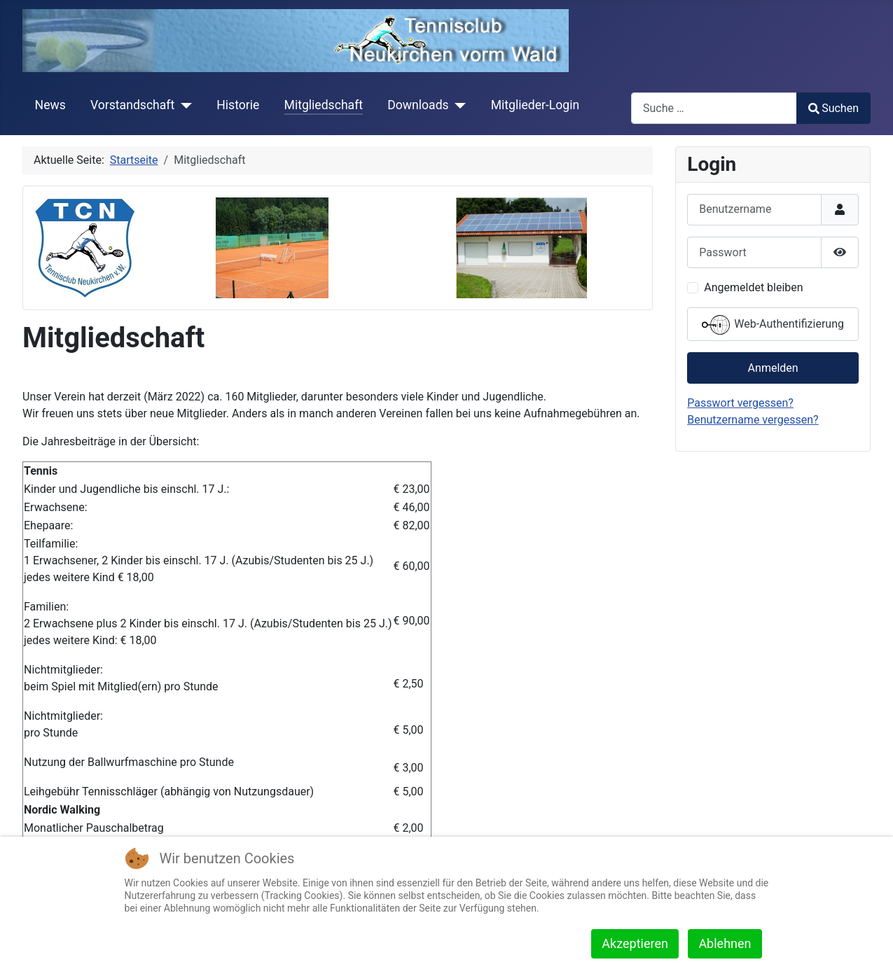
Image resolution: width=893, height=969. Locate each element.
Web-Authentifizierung (773, 325)
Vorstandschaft (132, 105)
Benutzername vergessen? (752, 419)
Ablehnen (724, 943)
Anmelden (773, 368)
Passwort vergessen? (740, 403)
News (50, 105)
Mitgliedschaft (324, 105)
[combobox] (714, 108)
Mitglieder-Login (535, 105)
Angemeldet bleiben (753, 287)
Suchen (833, 108)
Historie (237, 105)
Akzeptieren (635, 943)
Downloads (417, 105)
